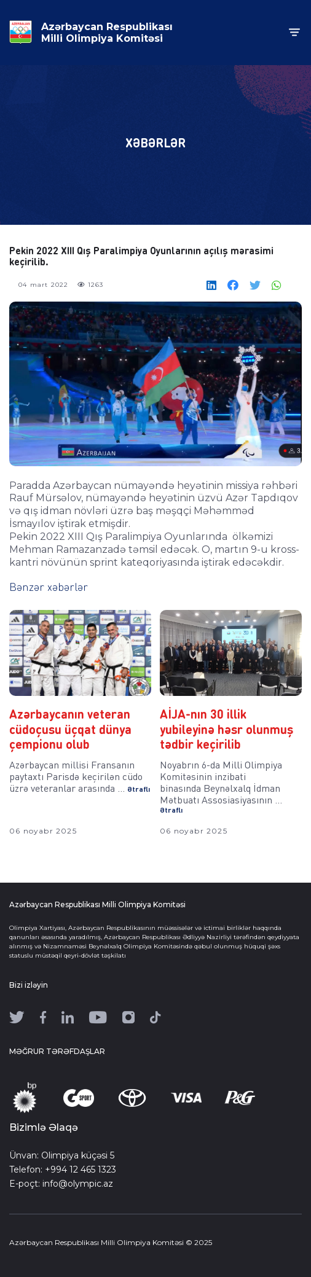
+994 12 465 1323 (80, 1169)
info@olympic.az (77, 1183)
